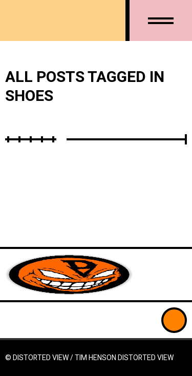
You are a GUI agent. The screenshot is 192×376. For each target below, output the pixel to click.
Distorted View (146, 357)
